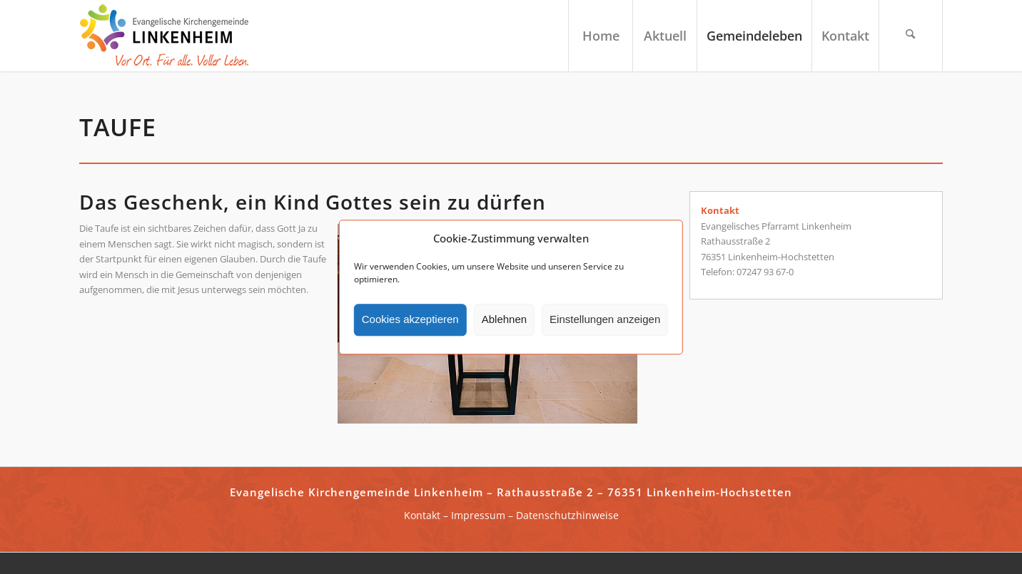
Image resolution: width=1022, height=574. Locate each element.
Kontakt (422, 515)
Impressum (478, 515)
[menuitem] (600, 35)
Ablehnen (504, 320)
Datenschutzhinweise (567, 515)
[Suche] (911, 35)
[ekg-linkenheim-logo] (168, 35)
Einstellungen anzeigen (605, 320)
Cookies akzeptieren (410, 320)
